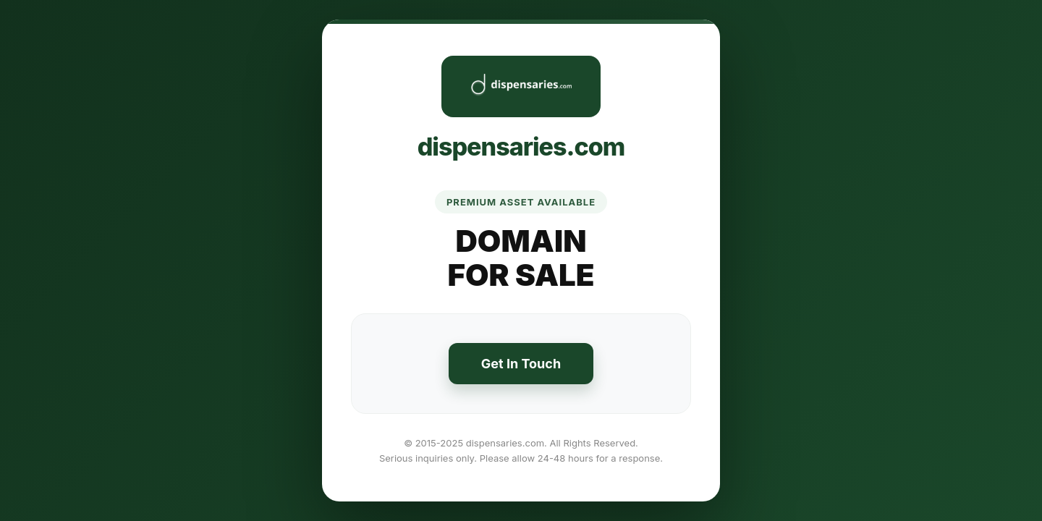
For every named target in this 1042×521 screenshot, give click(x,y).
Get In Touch (521, 363)
